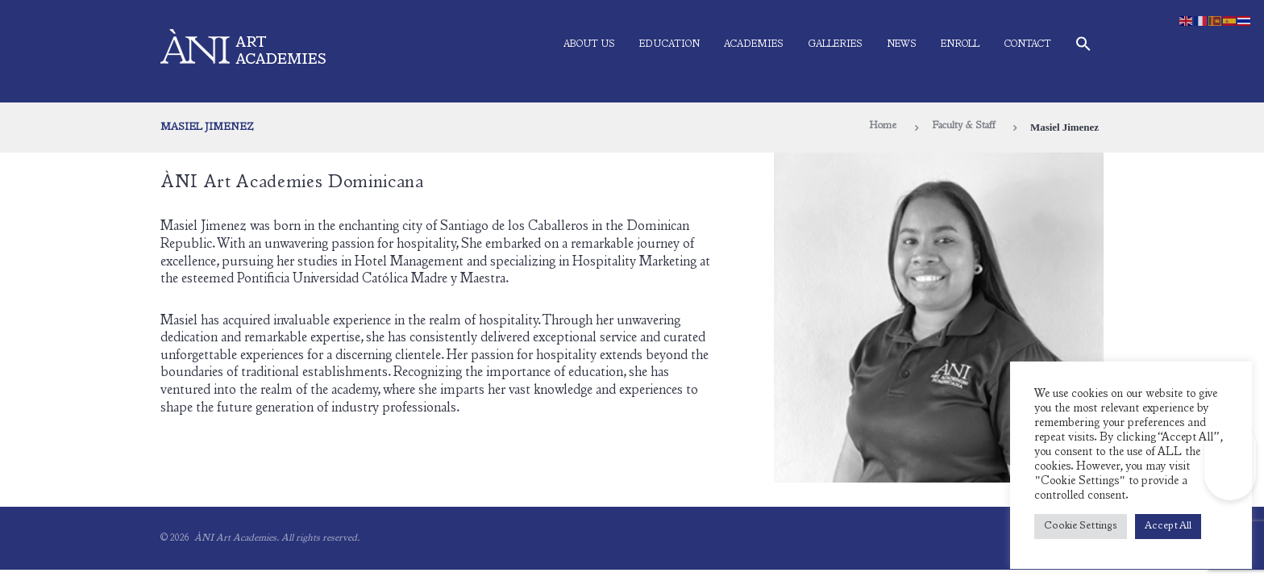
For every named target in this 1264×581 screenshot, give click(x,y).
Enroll (960, 44)
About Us (589, 44)
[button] (1083, 47)
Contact (1027, 44)
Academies (754, 44)
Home (876, 127)
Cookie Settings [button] (1080, 526)
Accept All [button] (1168, 526)
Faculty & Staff (960, 127)
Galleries (835, 44)
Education (669, 44)
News (902, 44)
